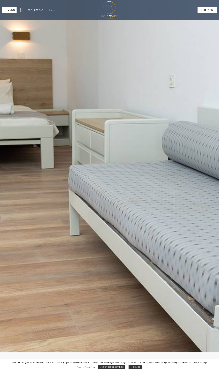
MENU (11, 10)
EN (51, 10)
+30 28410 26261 (36, 9)
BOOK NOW (206, 10)
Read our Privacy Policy (86, 367)
